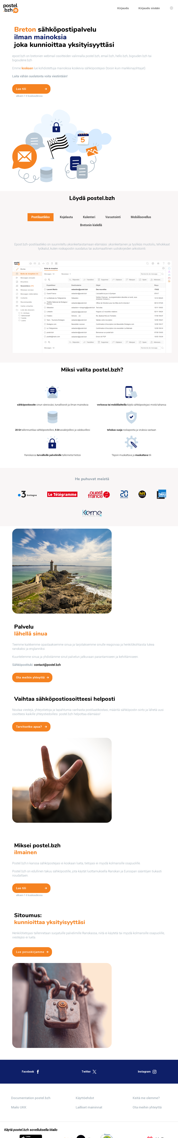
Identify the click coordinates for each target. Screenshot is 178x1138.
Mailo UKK (18, 1107)
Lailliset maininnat (89, 1107)
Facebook (31, 1072)
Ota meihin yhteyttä (147, 1107)
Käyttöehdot (85, 1098)
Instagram (147, 1072)
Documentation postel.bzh (30, 1098)
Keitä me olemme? (146, 1098)
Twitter (89, 1072)
